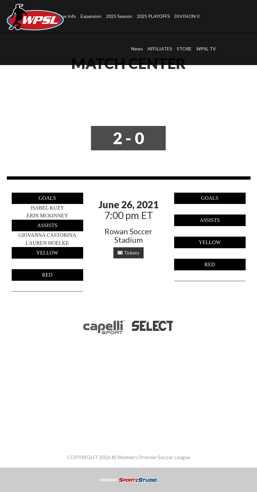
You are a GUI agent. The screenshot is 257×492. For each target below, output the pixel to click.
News (137, 48)
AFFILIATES (160, 48)
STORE (184, 48)
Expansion (91, 16)
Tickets (128, 252)
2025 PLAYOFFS (153, 16)
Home (42, 402)
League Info (71, 402)
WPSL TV (206, 48)
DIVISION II (187, 16)
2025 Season (119, 16)
